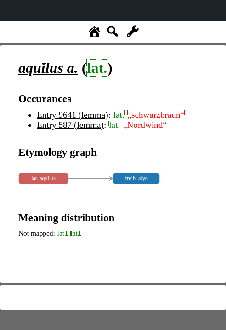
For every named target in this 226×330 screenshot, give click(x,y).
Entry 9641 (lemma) (72, 115)
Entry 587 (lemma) (70, 125)
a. (48, 68)
